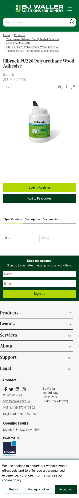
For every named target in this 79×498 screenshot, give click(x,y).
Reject (13, 489)
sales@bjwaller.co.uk (16, 401)
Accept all (65, 489)
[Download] (66, 87)
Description (32, 219)
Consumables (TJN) (18, 43)
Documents (50, 219)
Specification (13, 219)
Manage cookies (39, 489)
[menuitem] (70, 9)
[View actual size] (60, 87)
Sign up (40, 294)
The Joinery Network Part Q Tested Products (32, 39)
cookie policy (11, 480)
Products (19, 35)
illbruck (8, 75)
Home (6, 35)
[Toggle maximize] (73, 87)
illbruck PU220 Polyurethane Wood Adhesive (32, 47)
